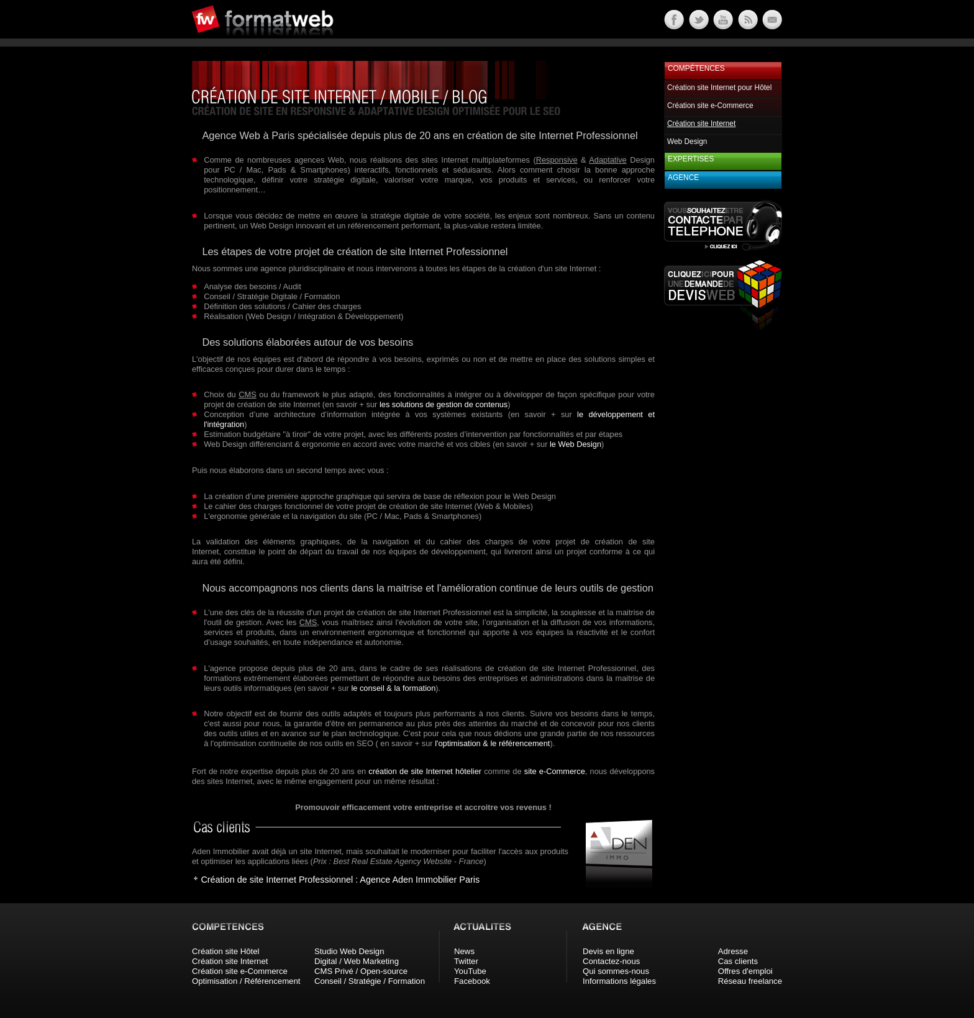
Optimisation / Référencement (246, 981)
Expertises (691, 159)
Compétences (696, 68)
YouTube (470, 971)
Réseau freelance (750, 981)
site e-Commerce (554, 771)
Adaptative (607, 159)
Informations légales (619, 981)
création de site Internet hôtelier (424, 771)
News (464, 951)
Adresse (733, 951)
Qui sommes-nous (616, 971)
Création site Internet (230, 961)
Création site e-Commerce (710, 105)
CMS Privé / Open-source (360, 971)
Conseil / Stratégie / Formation (369, 981)
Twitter (466, 961)
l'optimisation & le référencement (492, 743)
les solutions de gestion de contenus (443, 404)
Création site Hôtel (225, 951)
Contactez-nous (611, 961)
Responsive (557, 159)
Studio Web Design (349, 951)
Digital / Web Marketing (356, 961)
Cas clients (738, 961)
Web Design (687, 141)
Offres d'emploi (745, 971)
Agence (683, 177)
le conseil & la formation (393, 688)
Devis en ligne (608, 951)
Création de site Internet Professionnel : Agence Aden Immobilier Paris (340, 880)
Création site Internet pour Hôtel (719, 87)
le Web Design (575, 444)
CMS (247, 394)
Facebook (472, 981)
